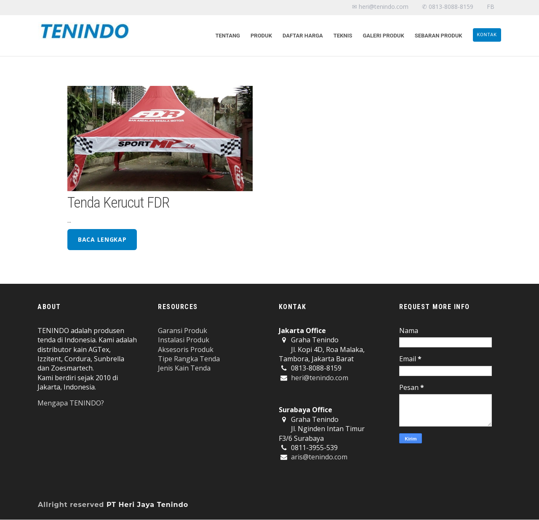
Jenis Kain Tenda (184, 368)
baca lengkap (102, 239)
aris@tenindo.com (319, 456)
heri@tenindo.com (319, 377)
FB (490, 7)
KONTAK (487, 34)
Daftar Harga (303, 35)
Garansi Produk (182, 330)
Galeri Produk (383, 35)
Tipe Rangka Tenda (189, 358)
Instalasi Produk (183, 339)
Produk (261, 35)
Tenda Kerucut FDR (118, 202)
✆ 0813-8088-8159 (447, 7)
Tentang (227, 35)
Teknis (343, 35)
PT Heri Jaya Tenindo (147, 505)
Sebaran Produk (438, 35)
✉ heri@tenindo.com (380, 7)
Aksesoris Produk (185, 349)
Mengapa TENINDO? (70, 403)
